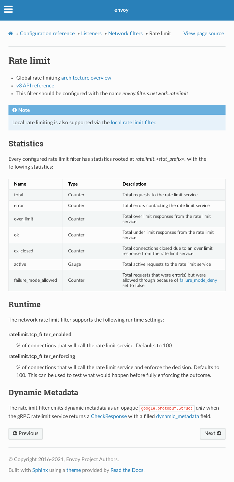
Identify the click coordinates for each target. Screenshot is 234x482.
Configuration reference (47, 33)
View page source (203, 33)
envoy (121, 10)
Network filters (125, 33)
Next (212, 433)
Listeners (91, 33)
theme (73, 470)
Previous (25, 433)
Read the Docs (126, 470)
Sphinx (40, 470)
